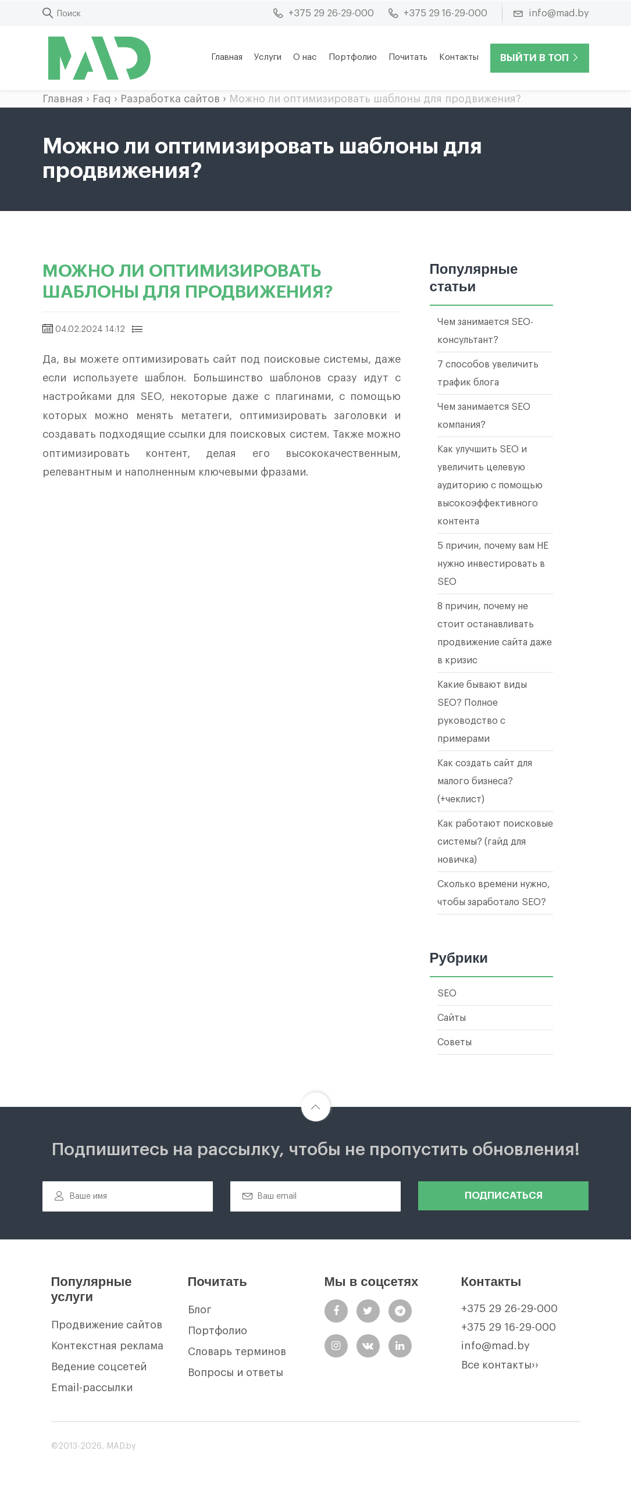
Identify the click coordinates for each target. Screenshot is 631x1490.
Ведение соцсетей (99, 1367)
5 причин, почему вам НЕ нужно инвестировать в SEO (492, 564)
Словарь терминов (237, 1351)
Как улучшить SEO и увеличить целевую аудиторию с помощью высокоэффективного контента (490, 485)
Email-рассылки (92, 1387)
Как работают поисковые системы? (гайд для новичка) (495, 841)
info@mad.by (495, 1346)
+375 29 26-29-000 (509, 1308)
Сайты (451, 1018)
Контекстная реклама (107, 1346)
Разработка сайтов (170, 99)
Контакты (459, 57)
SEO (447, 993)
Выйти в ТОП (539, 58)
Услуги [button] (267, 57)
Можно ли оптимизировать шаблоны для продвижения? (375, 99)
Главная (227, 57)
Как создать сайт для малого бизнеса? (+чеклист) (484, 781)
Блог (200, 1310)
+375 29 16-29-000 (508, 1327)
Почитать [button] (407, 57)
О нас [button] (305, 57)
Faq (101, 99)
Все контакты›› (500, 1365)
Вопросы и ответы (235, 1372)
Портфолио (353, 57)
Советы (454, 1042)
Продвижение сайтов (106, 1325)
